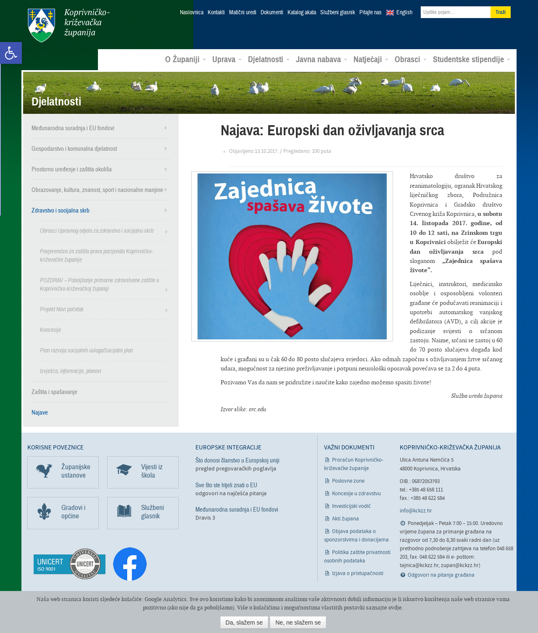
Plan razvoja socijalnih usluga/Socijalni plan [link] (86, 350)
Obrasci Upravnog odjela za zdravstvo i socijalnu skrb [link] (96, 230)
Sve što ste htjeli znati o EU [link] (226, 484)
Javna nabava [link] (321, 59)
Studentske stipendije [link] (471, 59)
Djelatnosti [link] (269, 59)
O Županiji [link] (185, 59)
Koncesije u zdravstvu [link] (356, 493)
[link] (11, 53)
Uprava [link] (227, 59)
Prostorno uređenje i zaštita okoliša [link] (72, 169)
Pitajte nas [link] (370, 12)
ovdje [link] (395, 607)
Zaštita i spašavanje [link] (54, 391)
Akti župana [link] (345, 518)
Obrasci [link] (411, 59)
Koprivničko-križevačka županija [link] (68, 25)
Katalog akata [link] (301, 12)
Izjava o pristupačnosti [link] (357, 573)
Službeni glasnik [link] (337, 12)
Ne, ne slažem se (298, 622)
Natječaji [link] (370, 59)
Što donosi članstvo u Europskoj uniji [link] (237, 460)
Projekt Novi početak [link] (62, 309)
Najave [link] (40, 412)
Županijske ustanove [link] (75, 470)
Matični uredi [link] (242, 12)
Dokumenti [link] (272, 12)
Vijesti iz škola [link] (152, 470)
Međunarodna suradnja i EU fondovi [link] (73, 127)
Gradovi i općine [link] (73, 511)
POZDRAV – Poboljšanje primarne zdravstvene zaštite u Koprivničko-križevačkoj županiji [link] (99, 284)
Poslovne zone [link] (348, 480)
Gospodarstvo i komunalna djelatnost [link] (74, 148)
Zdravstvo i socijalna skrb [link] (61, 210)
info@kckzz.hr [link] (416, 510)
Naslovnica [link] (191, 12)
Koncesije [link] (50, 329)
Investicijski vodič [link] (351, 506)
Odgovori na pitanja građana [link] (441, 575)
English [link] (404, 12)
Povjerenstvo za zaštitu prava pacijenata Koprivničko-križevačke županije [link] (96, 255)
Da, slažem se (244, 622)
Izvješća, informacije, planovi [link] (70, 370)
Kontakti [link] (216, 12)
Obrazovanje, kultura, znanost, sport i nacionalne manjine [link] (97, 189)
